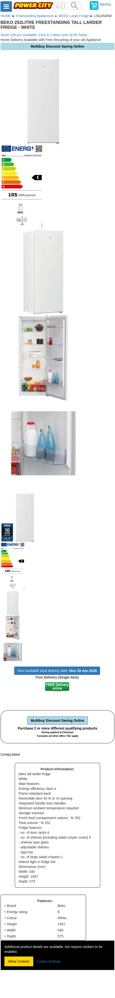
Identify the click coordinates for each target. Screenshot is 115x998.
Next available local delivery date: (57, 671)
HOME (5, 16)
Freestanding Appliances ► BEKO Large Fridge (52, 16)
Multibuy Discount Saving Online (57, 720)
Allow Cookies (19, 961)
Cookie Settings (49, 961)
